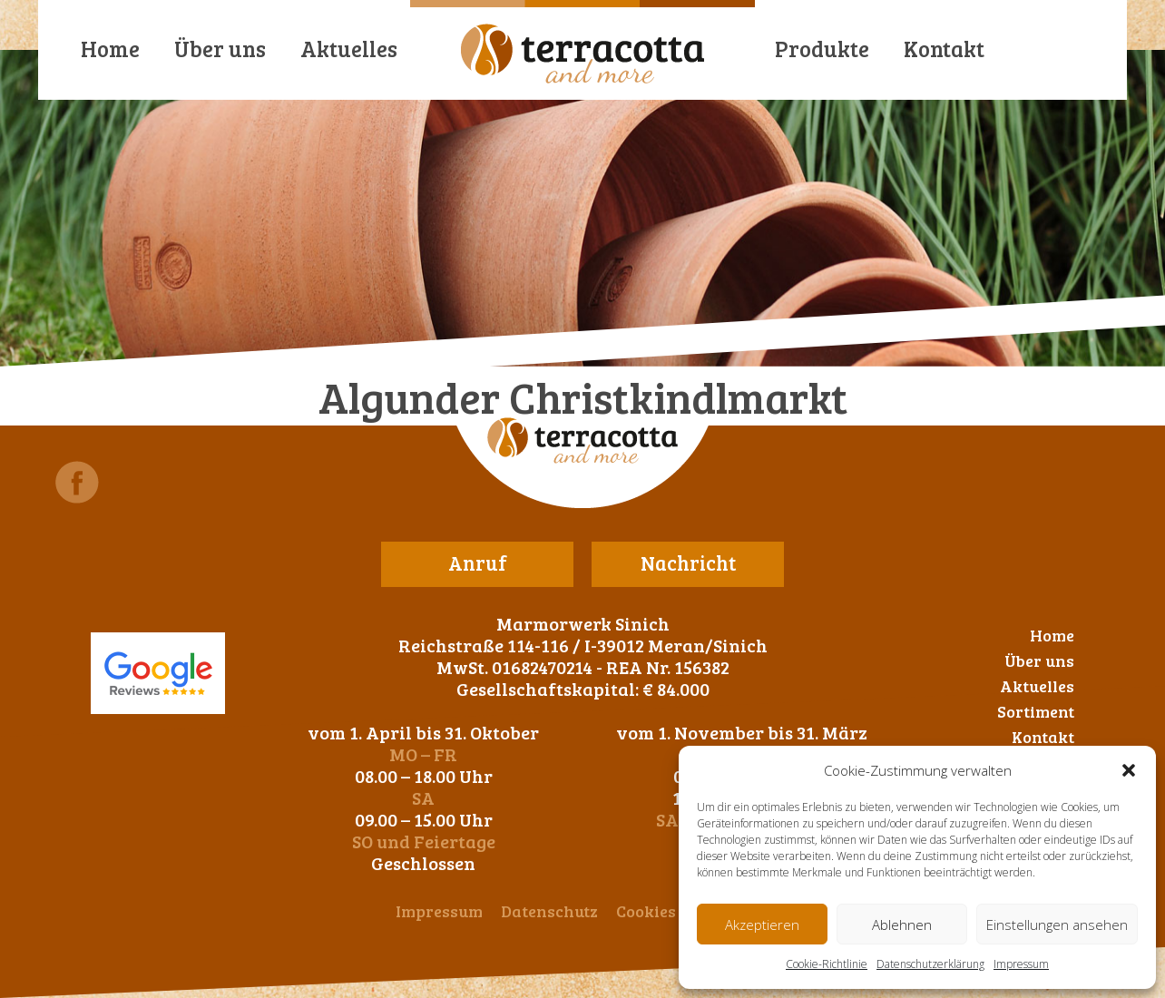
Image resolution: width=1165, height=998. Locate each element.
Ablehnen (902, 924)
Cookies (646, 911)
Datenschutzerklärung (930, 964)
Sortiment (1035, 711)
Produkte (822, 49)
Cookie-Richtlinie (826, 964)
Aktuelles (348, 49)
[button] (1129, 770)
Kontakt (944, 49)
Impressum (1021, 964)
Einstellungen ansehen (1057, 924)
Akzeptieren (762, 924)
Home (110, 49)
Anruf (477, 562)
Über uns (220, 49)
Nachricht (688, 562)
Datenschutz (549, 911)
